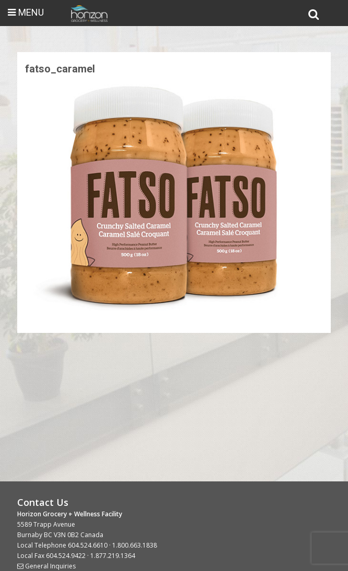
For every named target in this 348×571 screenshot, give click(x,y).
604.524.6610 (87, 545)
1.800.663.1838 (134, 545)
